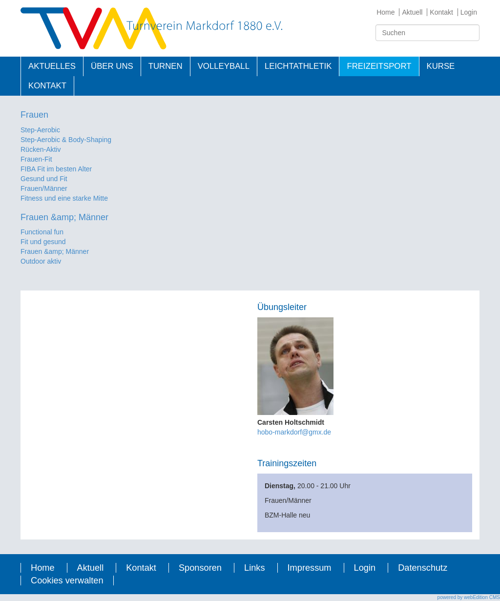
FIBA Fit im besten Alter (56, 169)
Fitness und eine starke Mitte (64, 198)
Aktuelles (52, 66)
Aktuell (412, 12)
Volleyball (224, 66)
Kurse (441, 66)
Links (254, 568)
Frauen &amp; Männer (64, 217)
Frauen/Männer (44, 188)
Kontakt (441, 12)
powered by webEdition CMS (469, 597)
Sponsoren (200, 568)
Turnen (165, 66)
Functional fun (42, 232)
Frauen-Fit (36, 159)
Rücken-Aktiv (41, 149)
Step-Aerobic (40, 130)
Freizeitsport (379, 66)
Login (468, 12)
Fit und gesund (43, 242)
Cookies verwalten (67, 580)
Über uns (112, 66)
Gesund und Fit (44, 179)
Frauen (34, 115)
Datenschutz (422, 568)
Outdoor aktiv (41, 261)
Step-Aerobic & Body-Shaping (66, 140)
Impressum (310, 568)
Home (385, 12)
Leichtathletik (298, 66)
